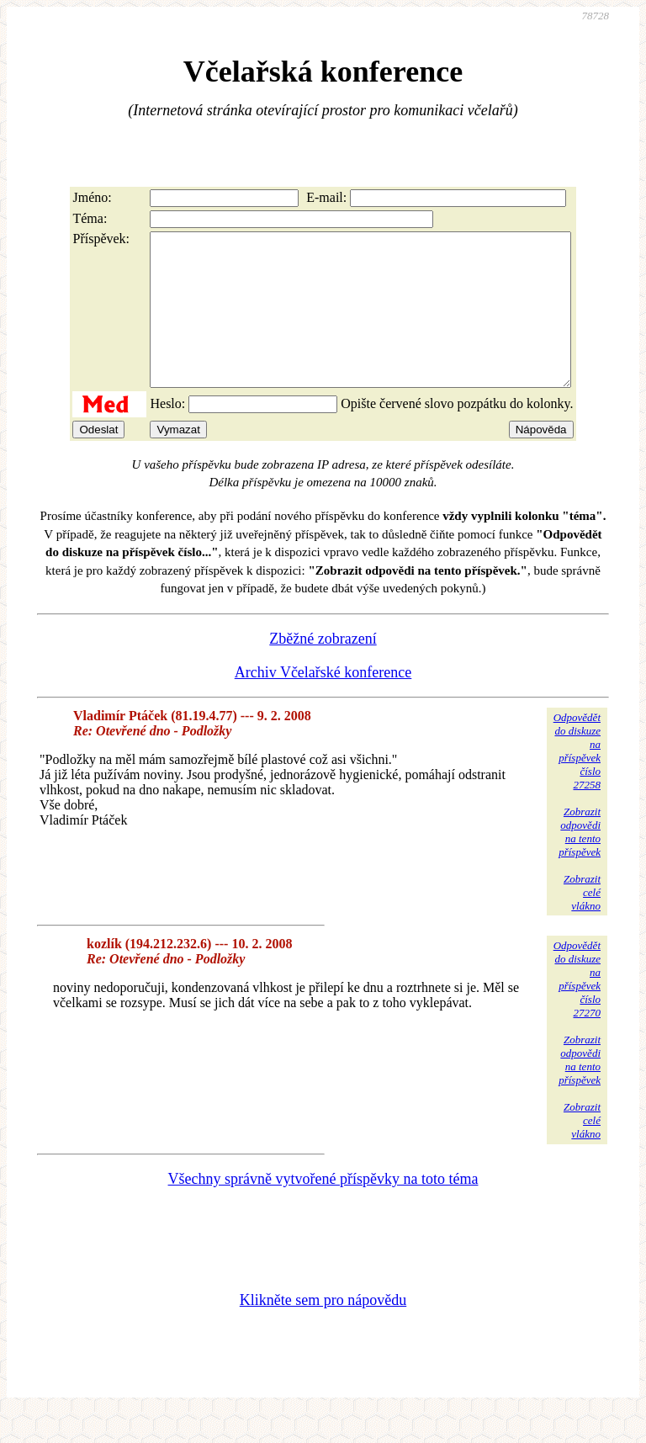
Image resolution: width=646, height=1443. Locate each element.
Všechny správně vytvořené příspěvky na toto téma (323, 1209)
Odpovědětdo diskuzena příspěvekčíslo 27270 (577, 1009)
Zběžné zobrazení (322, 668)
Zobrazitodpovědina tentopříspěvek (580, 862)
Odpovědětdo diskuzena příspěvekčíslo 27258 (577, 781)
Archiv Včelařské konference (323, 702)
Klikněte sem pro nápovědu (323, 1330)
